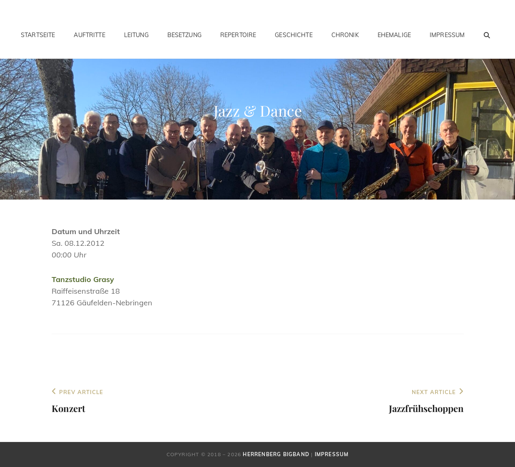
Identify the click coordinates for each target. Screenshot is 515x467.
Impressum (447, 35)
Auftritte (89, 35)
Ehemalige (394, 35)
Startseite (38, 35)
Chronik (345, 35)
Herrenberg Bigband (276, 454)
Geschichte (293, 35)
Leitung (136, 35)
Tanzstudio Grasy (83, 279)
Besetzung (184, 35)
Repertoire (238, 35)
